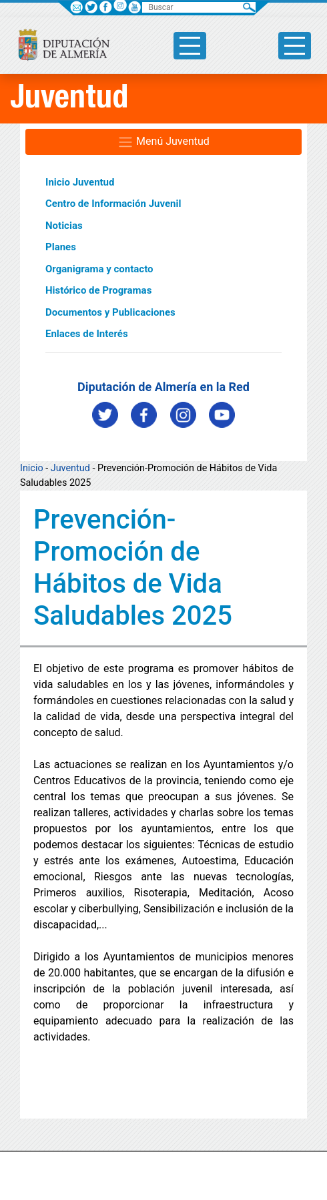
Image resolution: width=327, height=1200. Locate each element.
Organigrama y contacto (99, 269)
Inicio (31, 468)
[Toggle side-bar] (190, 45)
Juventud (70, 468)
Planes (60, 247)
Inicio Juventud (79, 182)
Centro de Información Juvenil (113, 204)
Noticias (64, 226)
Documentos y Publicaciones (110, 312)
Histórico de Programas (98, 290)
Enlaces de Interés (86, 334)
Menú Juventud (163, 142)
